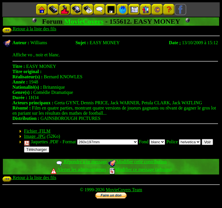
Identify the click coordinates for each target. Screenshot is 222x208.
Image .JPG (35, 136)
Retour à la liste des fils (29, 28)
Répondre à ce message (81, 161)
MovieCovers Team (124, 189)
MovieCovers (83, 21)
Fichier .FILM (37, 131)
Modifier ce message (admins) (140, 169)
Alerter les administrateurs (78, 169)
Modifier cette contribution (137, 161)
